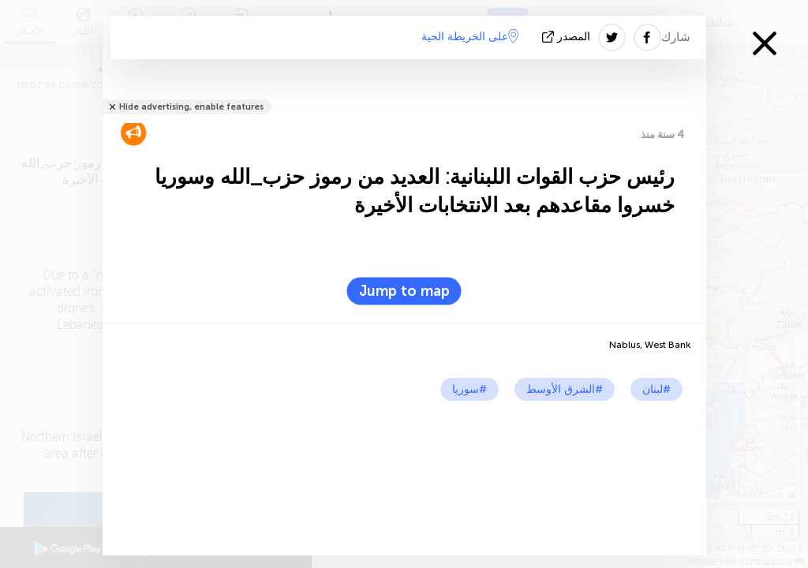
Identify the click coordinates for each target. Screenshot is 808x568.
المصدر (567, 36)
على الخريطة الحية (469, 36)
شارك (675, 37)
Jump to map (404, 291)
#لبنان (656, 389)
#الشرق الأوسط (564, 389)
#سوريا (469, 389)
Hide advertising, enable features (191, 107)
